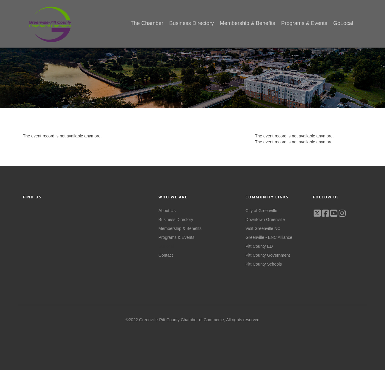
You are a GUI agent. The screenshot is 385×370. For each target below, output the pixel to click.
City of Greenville (261, 210)
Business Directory (176, 219)
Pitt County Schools (263, 264)
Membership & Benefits (180, 228)
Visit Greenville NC (262, 228)
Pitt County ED (259, 246)
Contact (166, 255)
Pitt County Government (267, 255)
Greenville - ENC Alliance (268, 237)
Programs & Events (177, 237)
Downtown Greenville (265, 219)
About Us (167, 210)
